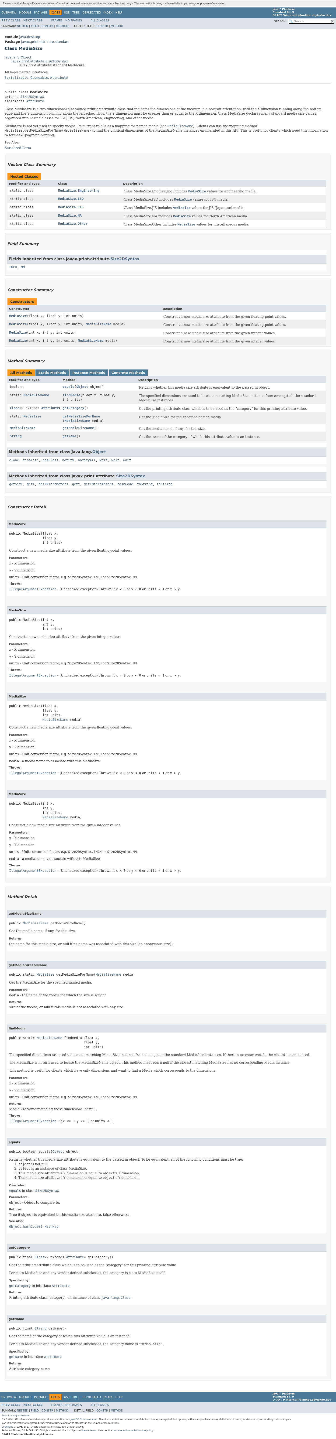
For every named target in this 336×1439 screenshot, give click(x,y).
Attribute (59, 77)
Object (82, 387)
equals (68, 387)
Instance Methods (88, 373)
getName (69, 436)
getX (31, 484)
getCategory (73, 408)
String (16, 436)
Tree (76, 12)
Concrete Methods (128, 373)
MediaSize (18, 316)
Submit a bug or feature (15, 1415)
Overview (8, 12)
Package (40, 12)
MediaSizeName (99, 324)
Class (15, 408)
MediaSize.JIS (71, 207)
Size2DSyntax (32, 97)
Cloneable (39, 77)
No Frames (73, 20)
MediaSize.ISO (71, 199)
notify (68, 460)
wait (104, 460)
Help (118, 12)
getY (76, 484)
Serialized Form (18, 148)
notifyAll (87, 460)
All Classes (100, 20)
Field (35, 26)
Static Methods (52, 373)
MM (23, 267)
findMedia (71, 395)
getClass (50, 460)
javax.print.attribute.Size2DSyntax (40, 61)
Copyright (7, 1426)
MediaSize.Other (73, 224)
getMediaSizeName (78, 428)
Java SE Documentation (84, 1419)
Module (25, 12)
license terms (89, 1430)
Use (67, 12)
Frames (57, 20)
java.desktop (29, 37)
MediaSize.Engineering (78, 190)
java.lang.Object (18, 57)
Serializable (16, 77)
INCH (13, 267)
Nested (22, 26)
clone (14, 460)
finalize (30, 460)
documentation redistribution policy (133, 1430)
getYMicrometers (98, 484)
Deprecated (91, 12)
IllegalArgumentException (32, 589)
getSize (16, 484)
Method (62, 26)
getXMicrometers (53, 484)
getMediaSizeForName (81, 416)
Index (108, 12)
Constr (47, 26)
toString (145, 484)
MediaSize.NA (70, 215)
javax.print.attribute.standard (45, 42)
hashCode (125, 484)
